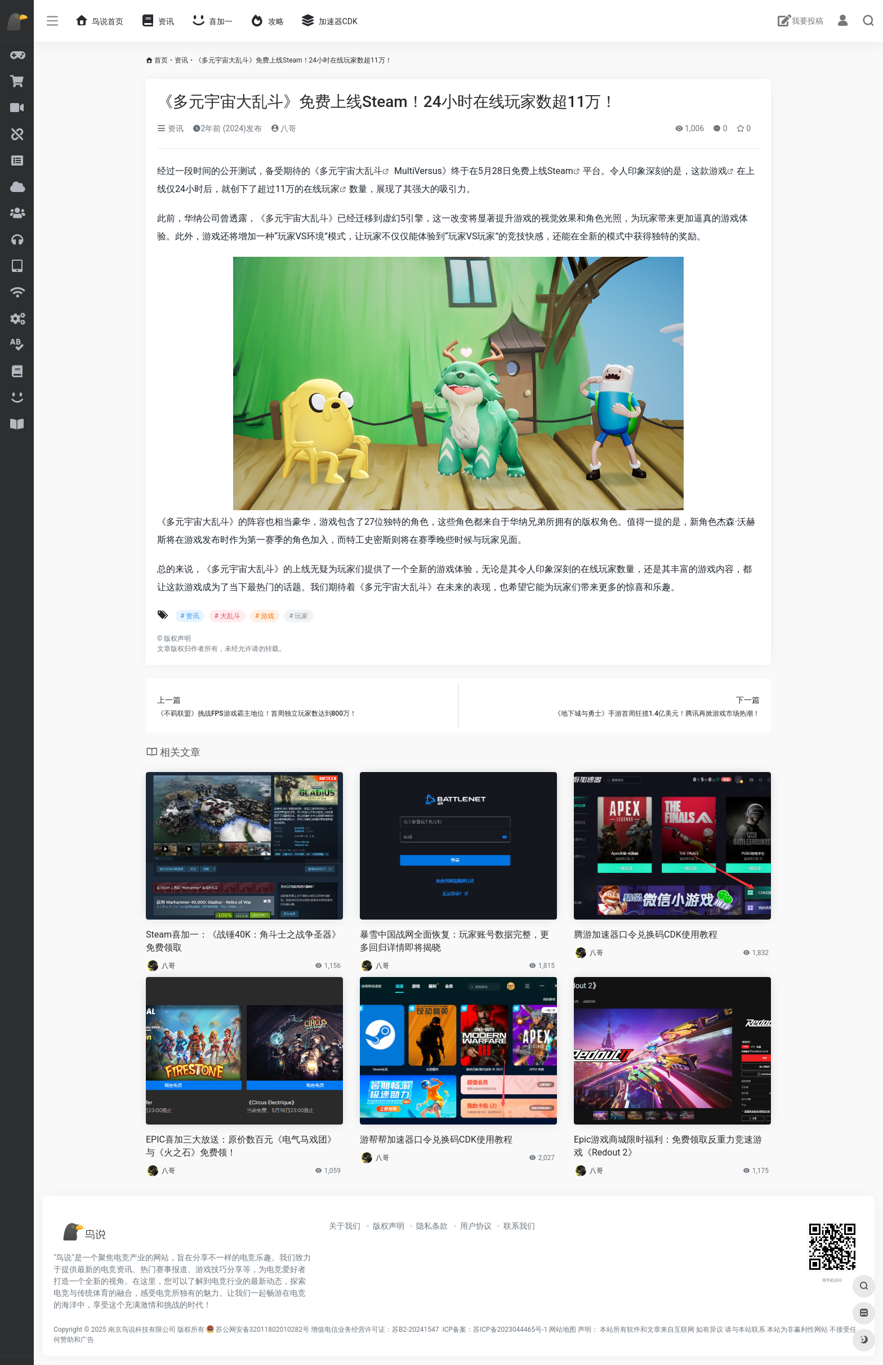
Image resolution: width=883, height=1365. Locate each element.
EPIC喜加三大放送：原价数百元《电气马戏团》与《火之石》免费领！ (241, 1146)
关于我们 (344, 1225)
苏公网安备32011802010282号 (262, 1329)
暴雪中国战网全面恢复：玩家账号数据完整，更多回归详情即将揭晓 (454, 941)
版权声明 (388, 1225)
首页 (161, 60)
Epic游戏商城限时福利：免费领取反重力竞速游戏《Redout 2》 (668, 1146)
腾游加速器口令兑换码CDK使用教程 (645, 934)
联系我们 (519, 1225)
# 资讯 (189, 616)
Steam (560, 171)
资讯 (181, 60)
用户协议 (476, 1225)
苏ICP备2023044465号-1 (510, 1329)
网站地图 (562, 1329)
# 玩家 (298, 616)
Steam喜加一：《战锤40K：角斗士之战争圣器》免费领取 (243, 941)
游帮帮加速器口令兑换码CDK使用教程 (436, 1139)
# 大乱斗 (227, 616)
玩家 (331, 189)
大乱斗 (368, 171)
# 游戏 (264, 616)
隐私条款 (432, 1225)
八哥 (283, 128)
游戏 (718, 171)
